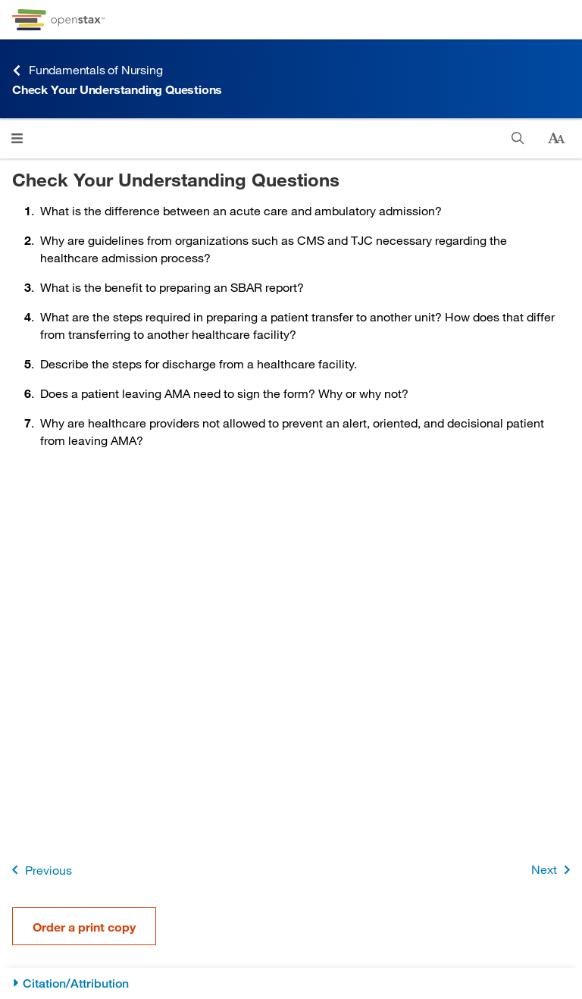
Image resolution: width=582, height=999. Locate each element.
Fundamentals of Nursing (87, 70)
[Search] (518, 138)
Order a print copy (84, 926)
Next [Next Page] (553, 869)
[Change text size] (556, 139)
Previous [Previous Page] (39, 869)
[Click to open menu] (17, 138)
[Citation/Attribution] (291, 983)
